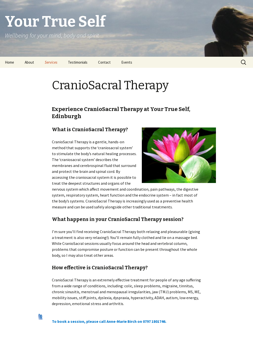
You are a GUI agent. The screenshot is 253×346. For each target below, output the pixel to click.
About (29, 62)
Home (9, 62)
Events (126, 62)
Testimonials (77, 62)
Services (51, 62)
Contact (104, 62)
